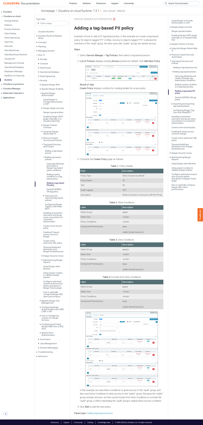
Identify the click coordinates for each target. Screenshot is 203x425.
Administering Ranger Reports (53, 261)
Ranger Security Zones (53, 256)
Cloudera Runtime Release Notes (50, 37)
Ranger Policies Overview (50, 126)
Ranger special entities (53, 112)
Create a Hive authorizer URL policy (52, 242)
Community (129, 3)
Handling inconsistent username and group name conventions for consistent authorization (53, 217)
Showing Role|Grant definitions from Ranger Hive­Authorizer (53, 249)
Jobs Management (48, 343)
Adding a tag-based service (53, 152)
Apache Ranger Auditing (52, 89)
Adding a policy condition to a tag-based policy (55, 176)
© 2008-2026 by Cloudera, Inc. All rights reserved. (133, 422)
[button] (121, 73)
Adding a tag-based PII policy (55, 184)
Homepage (48, 11)
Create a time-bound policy (52, 227)
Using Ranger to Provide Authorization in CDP (53, 101)
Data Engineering (47, 76)
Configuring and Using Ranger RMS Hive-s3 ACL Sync (53, 326)
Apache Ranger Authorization (48, 94)
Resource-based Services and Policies (52, 139)
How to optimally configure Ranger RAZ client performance (53, 294)
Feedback (200, 215)
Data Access (45, 68)
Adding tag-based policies (53, 158)
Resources (101, 3)
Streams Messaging (49, 348)
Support (114, 3)
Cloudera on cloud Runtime (75, 11)
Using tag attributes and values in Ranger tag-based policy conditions (55, 167)
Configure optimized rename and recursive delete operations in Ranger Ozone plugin (53, 284)
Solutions (87, 3)
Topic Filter (41, 19)
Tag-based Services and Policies (52, 145)
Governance (45, 339)
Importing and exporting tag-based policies (54, 198)
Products (73, 3)
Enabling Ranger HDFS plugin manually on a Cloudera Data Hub (53, 118)
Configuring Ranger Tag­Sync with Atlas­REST (54, 206)
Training (90, 422)
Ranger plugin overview (53, 108)
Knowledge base (104, 422)
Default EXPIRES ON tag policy (54, 190)
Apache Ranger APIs (51, 85)
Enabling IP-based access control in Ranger (51, 234)
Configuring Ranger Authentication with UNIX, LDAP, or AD (53, 309)
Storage (43, 59)
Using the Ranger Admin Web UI (50, 133)
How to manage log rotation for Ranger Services (50, 318)
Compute (44, 63)
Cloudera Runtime (46, 32)
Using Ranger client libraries (51, 267)
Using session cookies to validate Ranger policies (53, 275)
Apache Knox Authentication (48, 334)
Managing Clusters (46, 51)
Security (43, 80)
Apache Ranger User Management (51, 302)
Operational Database (49, 72)
